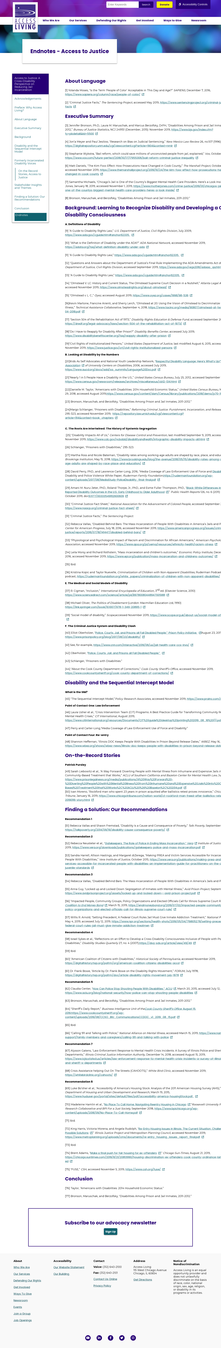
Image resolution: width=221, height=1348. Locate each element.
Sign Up (110, 1231)
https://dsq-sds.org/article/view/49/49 (165, 943)
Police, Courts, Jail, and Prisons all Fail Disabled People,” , (146, 633)
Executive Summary (28, 128)
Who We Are (51, 20)
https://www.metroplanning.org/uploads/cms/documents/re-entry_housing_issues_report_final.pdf (132, 1137)
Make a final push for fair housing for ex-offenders (123, 1153)
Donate (164, 4)
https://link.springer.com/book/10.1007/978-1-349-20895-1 (103, 607)
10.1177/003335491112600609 (106, 496)
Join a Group (22, 1313)
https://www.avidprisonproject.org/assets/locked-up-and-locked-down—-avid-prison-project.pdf (130, 893)
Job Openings (23, 1320)
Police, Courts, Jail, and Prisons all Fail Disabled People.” (124, 653)
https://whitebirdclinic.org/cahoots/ (89, 1075)
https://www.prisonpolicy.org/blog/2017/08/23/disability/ (103, 637)
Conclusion (22, 208)
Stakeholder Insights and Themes (28, 186)
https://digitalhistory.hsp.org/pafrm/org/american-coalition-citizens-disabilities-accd (122, 963)
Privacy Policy (102, 1286)
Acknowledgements (28, 98)
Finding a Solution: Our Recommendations (30, 198)
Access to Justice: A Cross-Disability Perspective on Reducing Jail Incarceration (27, 84)
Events (18, 1307)
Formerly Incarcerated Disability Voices (29, 162)
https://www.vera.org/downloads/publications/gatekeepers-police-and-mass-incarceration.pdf (136, 847)
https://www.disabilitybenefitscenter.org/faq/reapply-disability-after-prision (116, 336)
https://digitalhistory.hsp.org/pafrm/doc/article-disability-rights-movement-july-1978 (122, 975)
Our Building (61, 1274)
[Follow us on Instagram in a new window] (133, 1338)
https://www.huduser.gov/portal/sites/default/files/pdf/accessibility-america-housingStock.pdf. (129, 1096)
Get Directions (142, 1279)
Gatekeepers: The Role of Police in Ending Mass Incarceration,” (149, 843)
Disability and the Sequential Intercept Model (28, 148)
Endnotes (21, 215)
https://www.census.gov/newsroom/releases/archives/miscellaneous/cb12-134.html (121, 381)
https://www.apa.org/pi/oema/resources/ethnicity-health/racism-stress (164, 544)
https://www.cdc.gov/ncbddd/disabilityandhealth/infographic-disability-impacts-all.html (146, 439)
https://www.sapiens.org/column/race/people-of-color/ (102, 94)
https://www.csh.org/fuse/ (143, 1169)
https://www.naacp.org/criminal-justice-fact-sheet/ (100, 508)
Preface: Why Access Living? (28, 109)
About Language (26, 119)
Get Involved (145, 20)
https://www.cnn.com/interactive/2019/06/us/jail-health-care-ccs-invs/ (141, 645)
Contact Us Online (105, 1279)
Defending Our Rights (111, 20)
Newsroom (198, 20)
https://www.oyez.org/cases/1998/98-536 (160, 295)
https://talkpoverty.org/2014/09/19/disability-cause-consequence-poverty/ (115, 830)
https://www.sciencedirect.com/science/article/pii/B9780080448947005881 (115, 595)
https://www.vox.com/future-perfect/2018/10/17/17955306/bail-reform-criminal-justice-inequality (129, 158)
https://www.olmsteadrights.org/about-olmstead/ (133, 287)
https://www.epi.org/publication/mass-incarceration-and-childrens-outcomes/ (160, 556)
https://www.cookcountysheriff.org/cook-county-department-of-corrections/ (117, 673)
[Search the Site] (122, 4)
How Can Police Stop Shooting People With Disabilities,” (132, 988)
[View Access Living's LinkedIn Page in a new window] (99, 1338)
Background (23, 137)
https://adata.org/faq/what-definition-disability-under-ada (105, 247)
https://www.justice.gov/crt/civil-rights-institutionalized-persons (130, 348)
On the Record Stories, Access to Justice (29, 174)
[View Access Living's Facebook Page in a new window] (110, 1338)
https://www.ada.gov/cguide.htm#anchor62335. (97, 235)
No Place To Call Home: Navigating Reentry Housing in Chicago (145, 1104)
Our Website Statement (68, 1267)
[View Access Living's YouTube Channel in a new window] (88, 1338)
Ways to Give (172, 20)
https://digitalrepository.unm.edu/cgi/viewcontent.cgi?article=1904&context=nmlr (119, 146)
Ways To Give (23, 1294)
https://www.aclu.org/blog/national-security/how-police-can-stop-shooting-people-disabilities (129, 993)
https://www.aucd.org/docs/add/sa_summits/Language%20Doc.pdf (110, 369)
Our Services (78, 20)
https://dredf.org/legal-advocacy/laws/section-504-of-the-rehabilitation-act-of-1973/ (123, 323)
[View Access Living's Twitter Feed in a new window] (122, 1338)
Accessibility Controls (193, 4)
